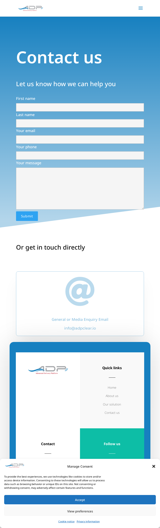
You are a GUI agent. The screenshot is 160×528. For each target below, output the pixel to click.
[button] (154, 466)
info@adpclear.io (80, 333)
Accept (80, 500)
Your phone (80, 146)
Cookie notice (66, 521)
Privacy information (88, 521)
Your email (80, 130)
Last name (80, 114)
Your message (80, 181)
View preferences (80, 511)
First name (80, 98)
